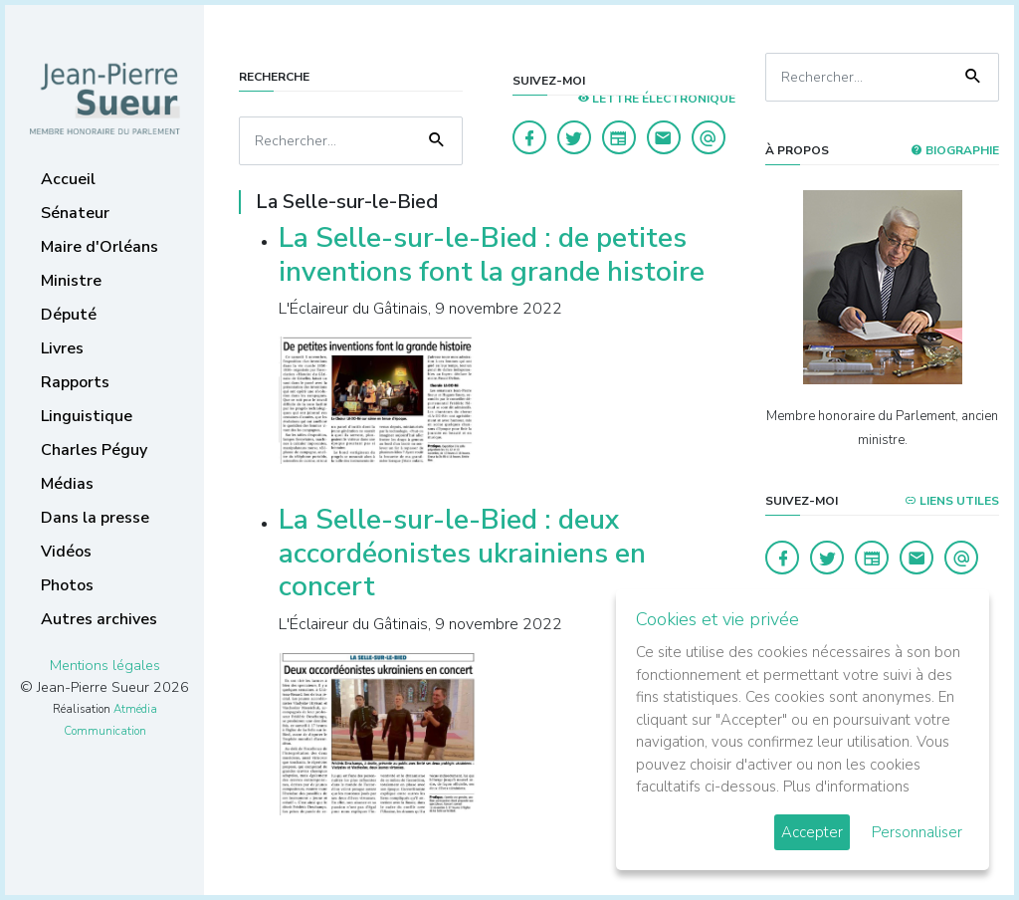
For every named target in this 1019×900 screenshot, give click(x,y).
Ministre (71, 281)
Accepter (812, 832)
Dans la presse (95, 518)
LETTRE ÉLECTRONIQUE (656, 99)
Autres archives (99, 619)
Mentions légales (105, 665)
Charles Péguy (94, 450)
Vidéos (66, 551)
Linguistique (86, 416)
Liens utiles (952, 501)
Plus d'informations (846, 786)
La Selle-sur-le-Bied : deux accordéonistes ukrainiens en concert (462, 553)
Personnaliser (917, 832)
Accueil (68, 179)
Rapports (75, 382)
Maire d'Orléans (99, 247)
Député (69, 315)
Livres (62, 348)
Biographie (955, 150)
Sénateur (75, 213)
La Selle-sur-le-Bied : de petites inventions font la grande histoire (492, 255)
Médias (67, 484)
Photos (67, 585)
